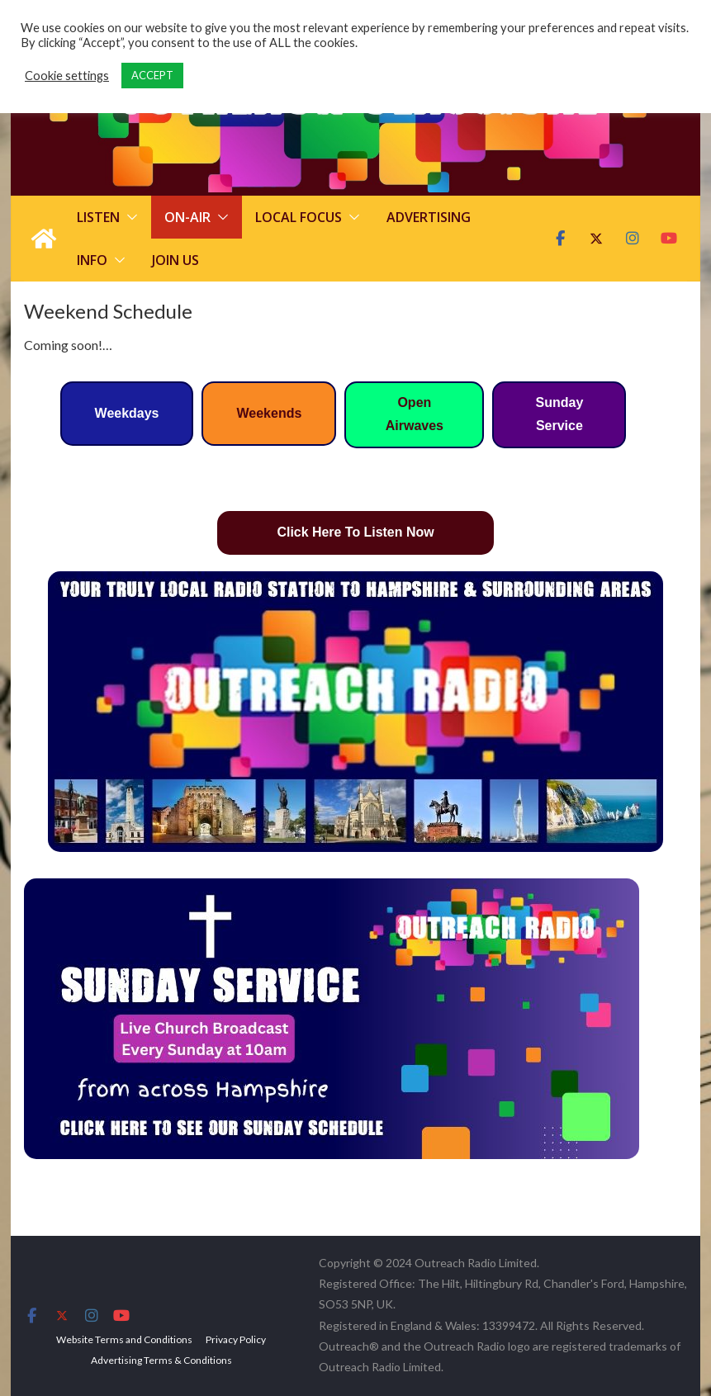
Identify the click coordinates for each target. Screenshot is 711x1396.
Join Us (175, 260)
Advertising (428, 217)
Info (92, 260)
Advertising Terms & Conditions (161, 1360)
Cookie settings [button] (67, 76)
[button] (129, 217)
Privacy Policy (236, 1339)
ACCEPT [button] (152, 75)
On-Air (187, 217)
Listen (98, 217)
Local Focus (298, 217)
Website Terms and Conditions (124, 1339)
